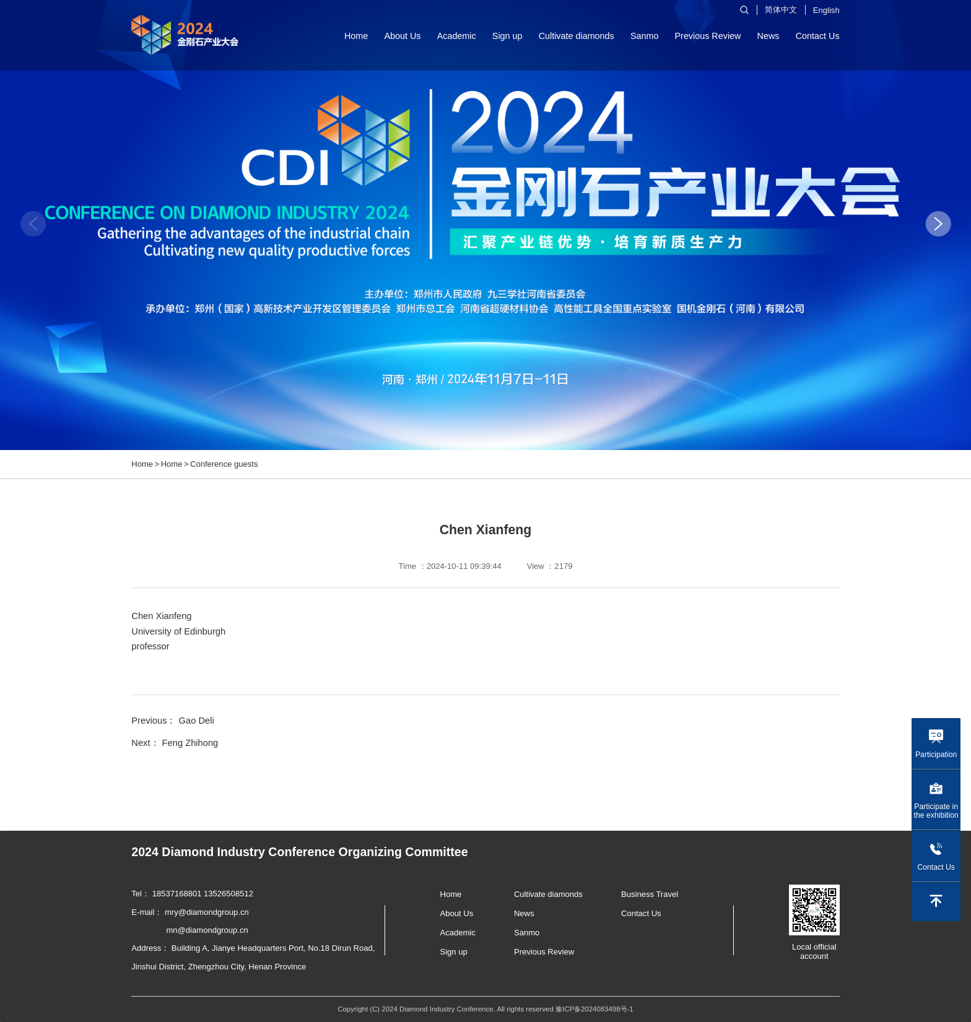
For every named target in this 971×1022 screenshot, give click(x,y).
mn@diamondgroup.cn (207, 930)
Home (356, 36)
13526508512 (228, 893)
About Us (402, 36)
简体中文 (781, 9)
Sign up (507, 36)
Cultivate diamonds (576, 36)
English (826, 10)
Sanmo (644, 36)
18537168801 (177, 893)
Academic (456, 36)
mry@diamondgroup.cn (207, 912)
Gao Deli (196, 720)
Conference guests (224, 464)
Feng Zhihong (190, 743)
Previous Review (708, 36)
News (768, 36)
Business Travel (649, 894)
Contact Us (818, 36)
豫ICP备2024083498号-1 (594, 1009)
